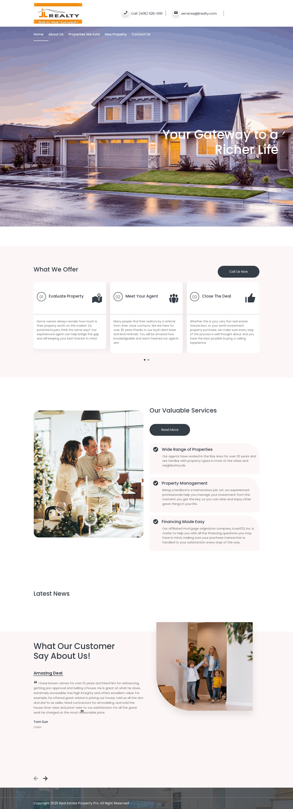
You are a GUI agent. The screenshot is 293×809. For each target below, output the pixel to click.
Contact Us (141, 34)
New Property (116, 34)
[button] (144, 360)
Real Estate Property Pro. (79, 803)
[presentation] (36, 779)
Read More (169, 429)
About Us (55, 34)
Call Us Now (238, 271)
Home (38, 34)
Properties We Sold (84, 34)
